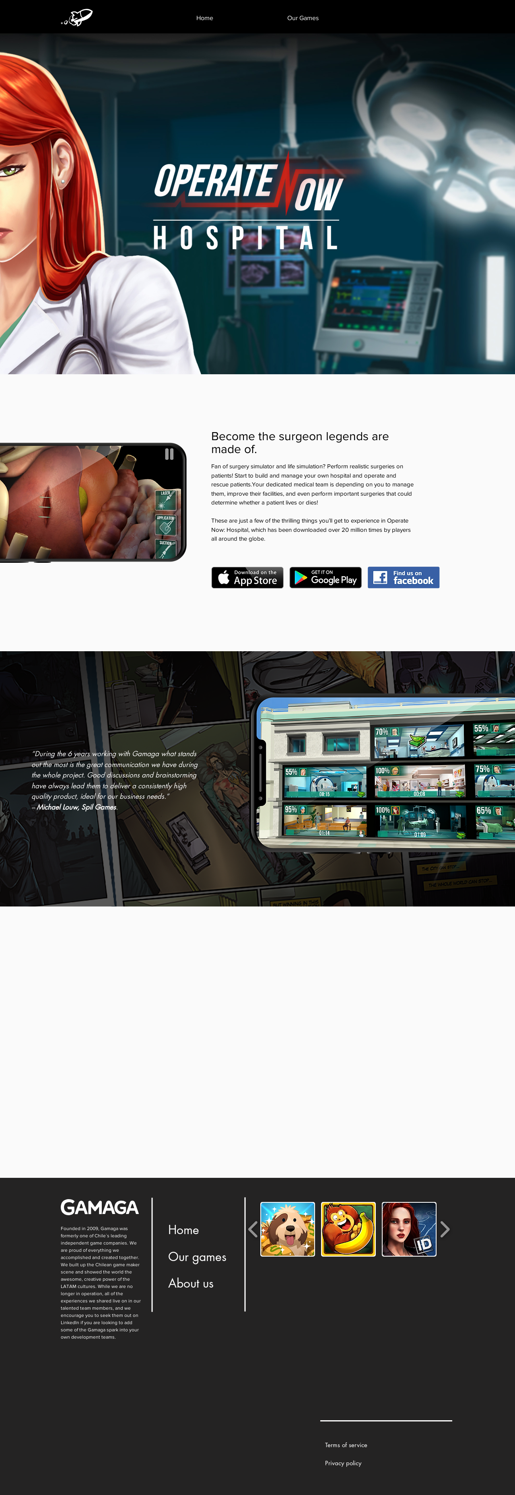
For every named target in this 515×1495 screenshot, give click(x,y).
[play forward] (445, 1229)
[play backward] (253, 1229)
